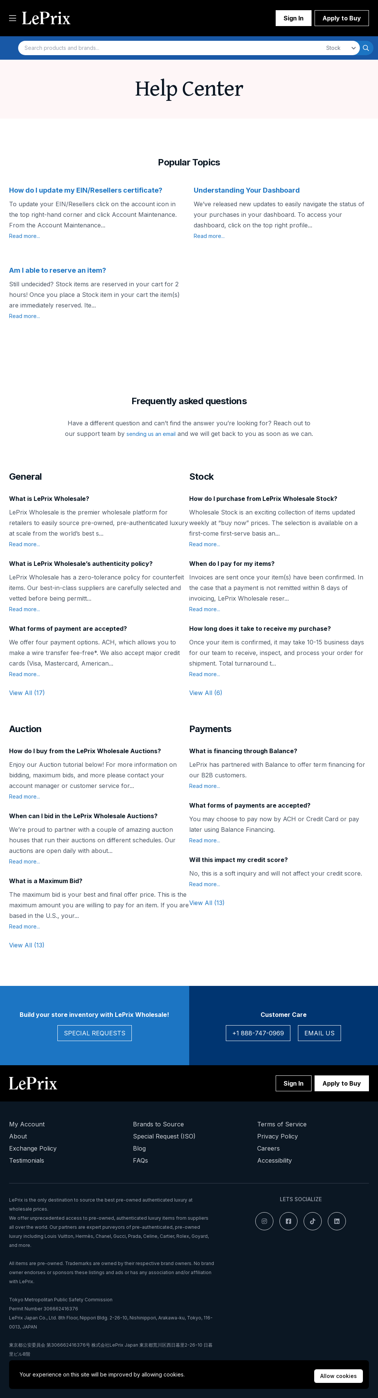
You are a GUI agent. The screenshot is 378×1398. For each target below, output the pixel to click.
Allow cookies (338, 1376)
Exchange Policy (33, 1148)
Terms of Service (282, 1124)
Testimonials (26, 1160)
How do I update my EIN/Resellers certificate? (85, 190)
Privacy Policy (277, 1136)
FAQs (140, 1160)
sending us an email (151, 434)
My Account (27, 1124)
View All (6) (205, 693)
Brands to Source (158, 1124)
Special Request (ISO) (164, 1136)
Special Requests (94, 1033)
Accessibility (274, 1160)
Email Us (319, 1033)
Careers (268, 1148)
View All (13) (27, 945)
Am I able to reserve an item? (57, 270)
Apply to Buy (341, 18)
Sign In (294, 18)
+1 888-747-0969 (258, 1033)
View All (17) (27, 693)
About (18, 1136)
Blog (139, 1148)
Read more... (24, 236)
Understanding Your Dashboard (247, 190)
